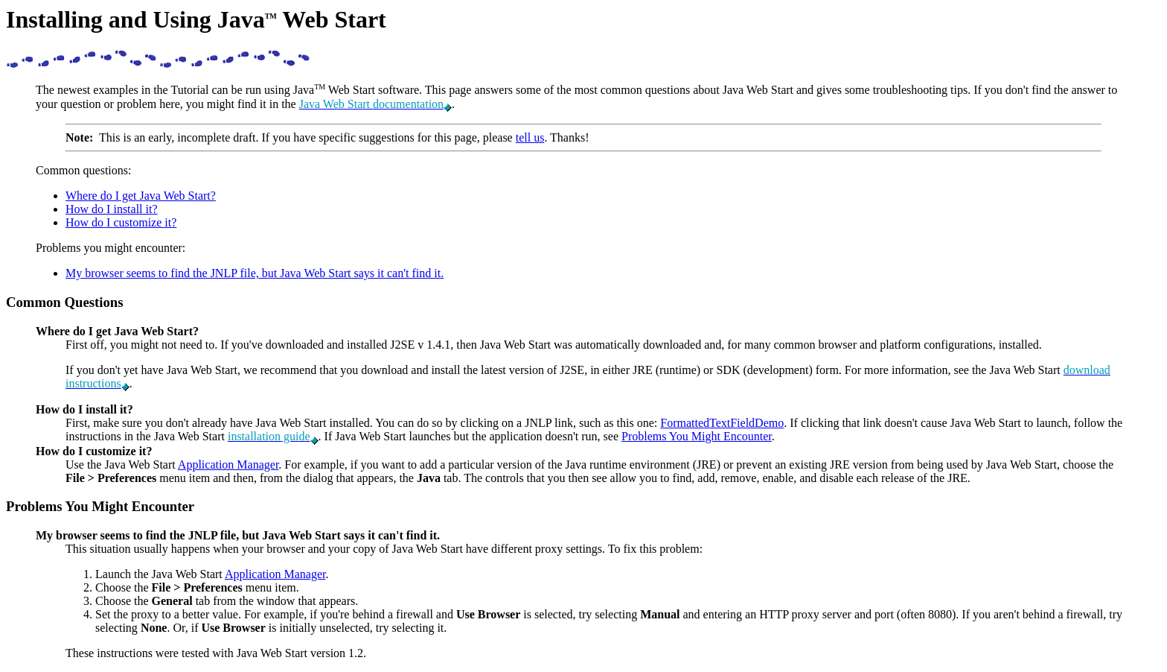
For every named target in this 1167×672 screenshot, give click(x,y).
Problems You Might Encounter (696, 436)
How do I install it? (111, 209)
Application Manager (228, 464)
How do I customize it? (120, 222)
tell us (530, 137)
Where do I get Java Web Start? (140, 195)
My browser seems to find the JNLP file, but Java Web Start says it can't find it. (254, 273)
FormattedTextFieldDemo (722, 422)
